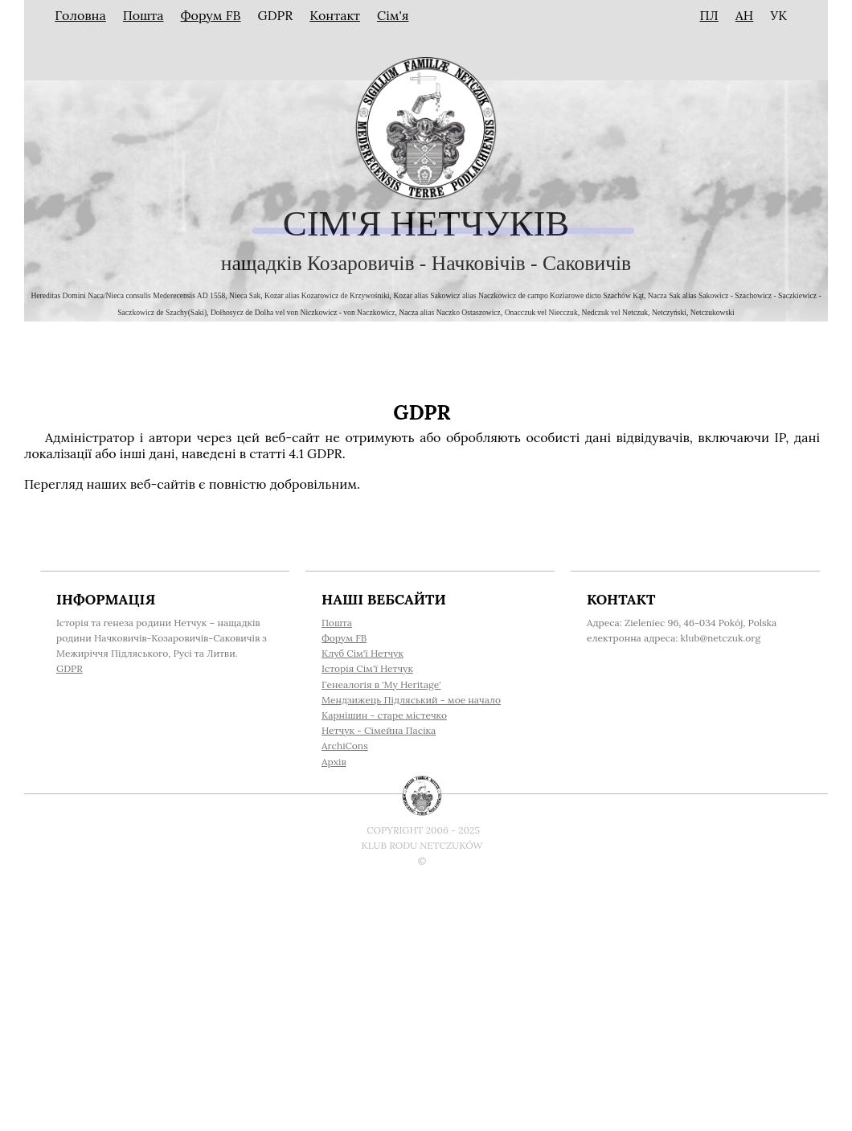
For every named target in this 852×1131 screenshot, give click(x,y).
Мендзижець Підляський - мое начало (411, 700)
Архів (334, 762)
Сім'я (393, 15)
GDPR (69, 668)
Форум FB (211, 15)
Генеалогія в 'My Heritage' (381, 684)
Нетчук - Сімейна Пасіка (379, 730)
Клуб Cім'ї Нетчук (362, 653)
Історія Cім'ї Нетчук (367, 668)
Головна (80, 15)
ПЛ (708, 15)
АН (744, 15)
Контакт (334, 15)
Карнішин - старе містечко (384, 715)
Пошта (143, 15)
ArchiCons (345, 746)
